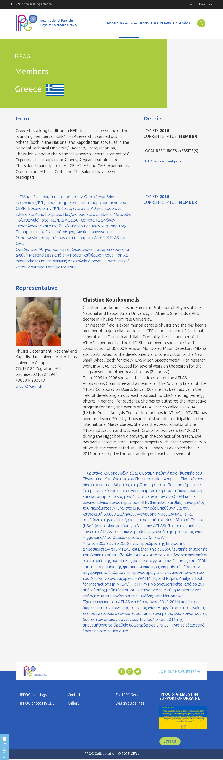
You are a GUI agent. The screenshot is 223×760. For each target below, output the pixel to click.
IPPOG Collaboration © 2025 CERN (111, 753)
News (165, 23)
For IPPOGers (127, 695)
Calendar (181, 23)
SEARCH (199, 23)
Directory (205, 4)
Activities (149, 23)
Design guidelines (130, 703)
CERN (31, 4)
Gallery (73, 703)
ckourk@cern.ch (30, 386)
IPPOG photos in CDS (37, 703)
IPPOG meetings (33, 695)
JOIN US (170, 741)
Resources (129, 23)
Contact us (76, 695)
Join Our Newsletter (177, 672)
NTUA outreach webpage (164, 161)
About (112, 23)
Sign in (191, 4)
